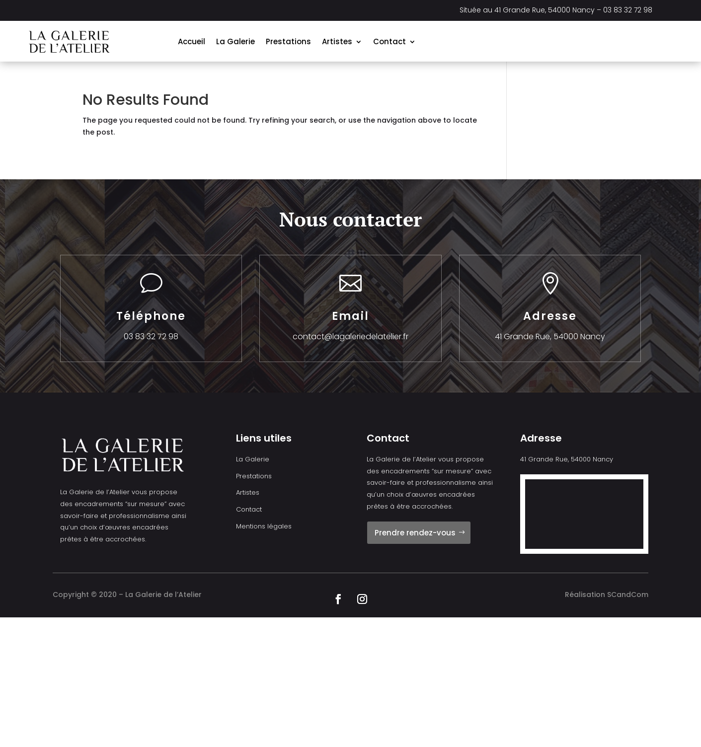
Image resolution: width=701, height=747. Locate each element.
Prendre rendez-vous (415, 532)
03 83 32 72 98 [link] (627, 10)
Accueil (191, 41)
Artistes (337, 41)
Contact (389, 41)
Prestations (288, 41)
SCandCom (627, 594)
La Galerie (235, 41)
